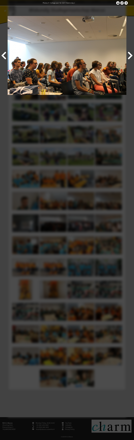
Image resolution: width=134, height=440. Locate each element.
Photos (45, 3)
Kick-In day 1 (70, 3)
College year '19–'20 (57, 3)
